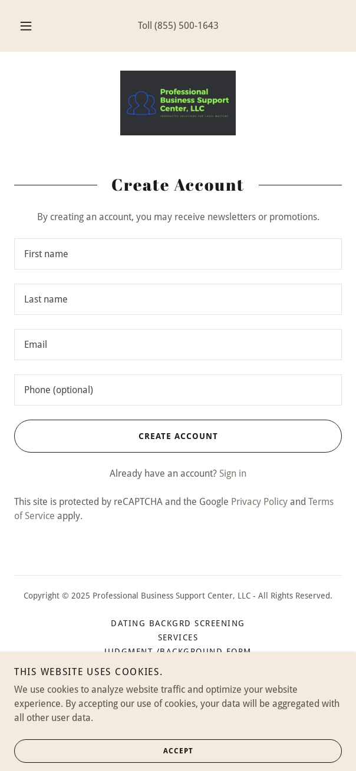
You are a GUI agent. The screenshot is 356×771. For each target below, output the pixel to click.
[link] (178, 103)
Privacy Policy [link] (259, 501)
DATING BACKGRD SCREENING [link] (178, 623)
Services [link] (178, 637)
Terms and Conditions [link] (178, 679)
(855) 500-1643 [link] (186, 25)
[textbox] (178, 254)
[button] (29, 26)
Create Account (115, 436)
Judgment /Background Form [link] (177, 651)
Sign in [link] (232, 473)
